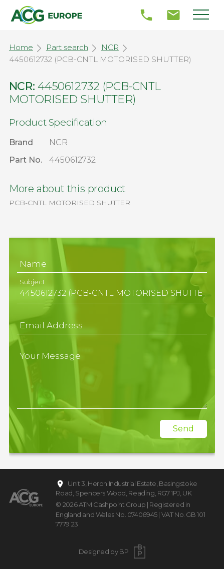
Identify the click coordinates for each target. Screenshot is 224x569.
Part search (67, 47)
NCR (110, 47)
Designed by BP (104, 551)
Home (21, 47)
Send (183, 428)
